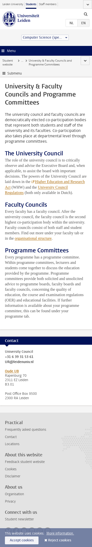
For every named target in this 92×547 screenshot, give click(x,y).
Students (31, 4)
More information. (60, 533)
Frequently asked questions (25, 429)
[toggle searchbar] (86, 14)
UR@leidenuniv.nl (19, 362)
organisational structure (33, 238)
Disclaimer (12, 476)
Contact (11, 437)
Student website (7, 62)
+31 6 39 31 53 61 (19, 357)
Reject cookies (59, 540)
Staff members (47, 4)
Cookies (10, 469)
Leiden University (12, 4)
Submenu (14, 73)
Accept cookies (22, 540)
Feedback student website (25, 462)
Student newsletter (19, 519)
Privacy (10, 501)
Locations (12, 444)
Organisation (14, 494)
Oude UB (12, 371)
